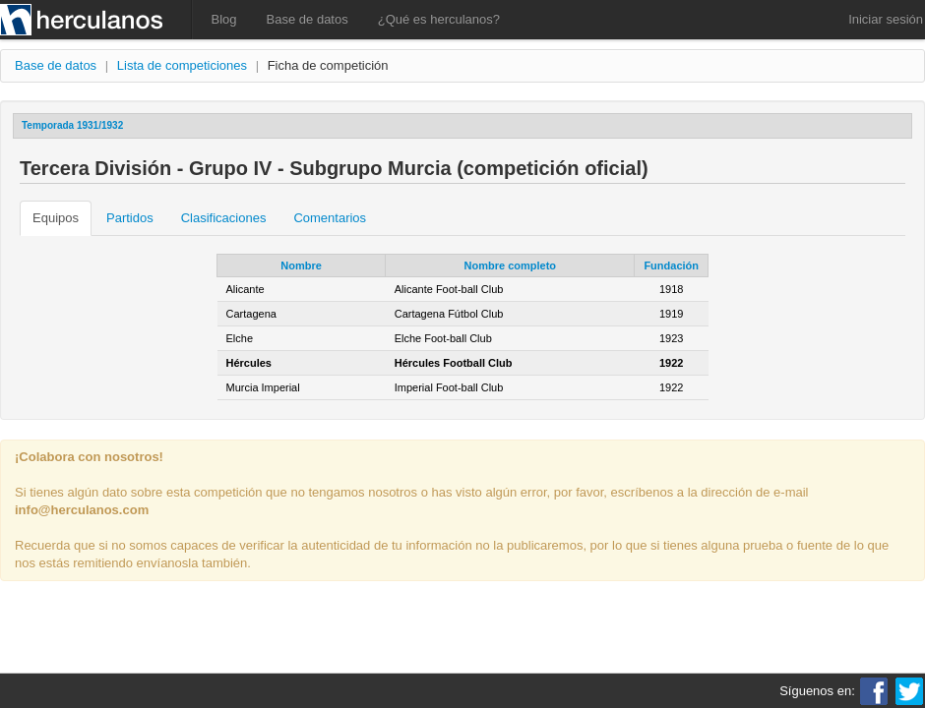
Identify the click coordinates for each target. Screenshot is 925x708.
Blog (224, 19)
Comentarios (329, 217)
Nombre (301, 265)
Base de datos (307, 19)
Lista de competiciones (182, 65)
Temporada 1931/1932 (72, 125)
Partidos (130, 217)
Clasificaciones (224, 217)
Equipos (55, 217)
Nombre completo (510, 265)
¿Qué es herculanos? (439, 19)
